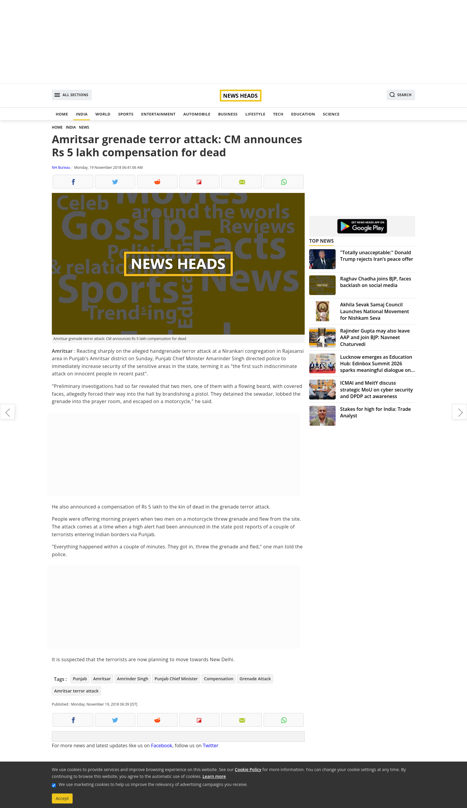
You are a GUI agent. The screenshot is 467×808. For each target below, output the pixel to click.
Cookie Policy (248, 769)
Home (62, 114)
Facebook (161, 745)
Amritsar (102, 678)
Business (227, 114)
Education (303, 114)
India (82, 114)
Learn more (214, 776)
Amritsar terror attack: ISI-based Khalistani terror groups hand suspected (459, 411)
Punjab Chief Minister (176, 678)
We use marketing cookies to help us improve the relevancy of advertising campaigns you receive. (153, 784)
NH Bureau (61, 167)
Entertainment (158, 114)
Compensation (218, 678)
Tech (278, 114)
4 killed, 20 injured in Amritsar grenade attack (7, 411)
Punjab (80, 678)
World (102, 114)
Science (331, 114)
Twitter (210, 745)
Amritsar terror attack (76, 691)
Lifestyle (255, 114)
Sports (125, 114)
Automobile (196, 114)
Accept (62, 798)
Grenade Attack (255, 678)
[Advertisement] (233, 41)
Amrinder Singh (132, 678)
